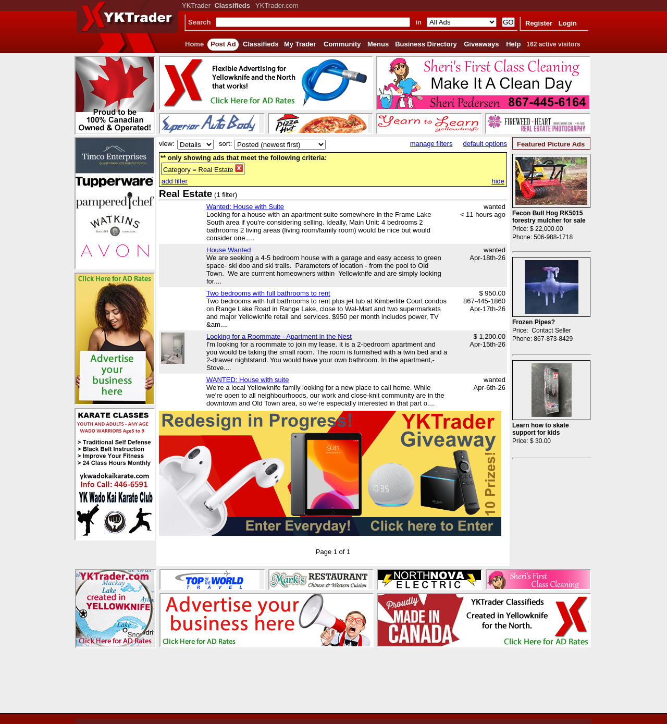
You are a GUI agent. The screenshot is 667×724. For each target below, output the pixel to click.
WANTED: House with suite (247, 380)
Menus (378, 44)
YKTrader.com (277, 5)
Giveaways (481, 44)
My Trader (300, 44)
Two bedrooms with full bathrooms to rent (268, 293)
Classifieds (261, 44)
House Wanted (228, 250)
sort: (225, 144)
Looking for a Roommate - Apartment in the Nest (279, 336)
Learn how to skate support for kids (540, 429)
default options (485, 144)
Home (194, 44)
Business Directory (426, 44)
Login (568, 23)
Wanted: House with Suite (245, 207)
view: (167, 144)
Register (538, 23)
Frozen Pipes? (533, 322)
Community (342, 44)
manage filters (431, 144)
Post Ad (223, 44)
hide (497, 181)
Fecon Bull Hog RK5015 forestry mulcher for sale (549, 217)
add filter (175, 181)
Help (513, 44)
